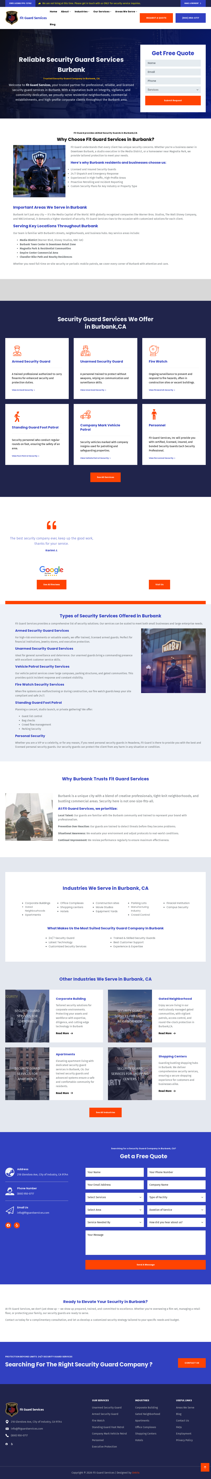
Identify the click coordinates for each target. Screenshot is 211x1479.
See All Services (105, 477)
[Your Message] (145, 1242)
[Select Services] (114, 1197)
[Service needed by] (114, 1222)
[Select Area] (114, 1209)
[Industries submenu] (88, 11)
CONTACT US (192, 1362)
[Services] (173, 89)
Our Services (100, 1400)
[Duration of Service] (176, 1209)
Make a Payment (191, 3)
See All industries (105, 1112)
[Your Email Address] (114, 1184)
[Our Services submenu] (110, 11)
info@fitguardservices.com (33, 1212)
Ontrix (135, 1472)
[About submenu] (70, 11)
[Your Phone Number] (176, 1172)
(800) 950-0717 (190, 17)
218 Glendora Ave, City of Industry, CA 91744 (42, 1174)
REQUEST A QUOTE (156, 17)
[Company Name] (176, 1184)
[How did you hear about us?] (176, 1222)
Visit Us (159, 584)
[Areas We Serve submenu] (136, 11)
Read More (62, 1033)
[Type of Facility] (176, 1197)
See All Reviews (51, 584)
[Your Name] (114, 1172)
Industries (142, 1400)
